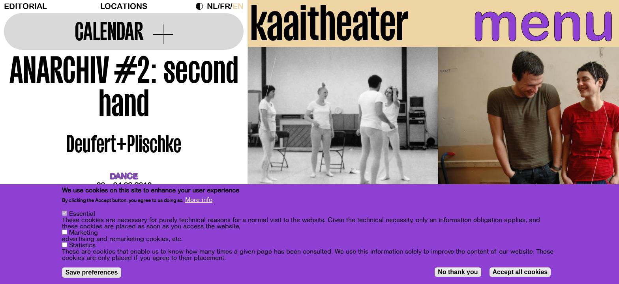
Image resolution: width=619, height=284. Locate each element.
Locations (123, 6)
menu (538, 24)
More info (198, 200)
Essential (82, 214)
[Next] (599, 128)
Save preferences (92, 272)
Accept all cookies (520, 272)
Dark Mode (201, 6)
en (238, 6)
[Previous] (267, 128)
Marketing (83, 233)
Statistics (82, 245)
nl (212, 6)
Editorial (25, 6)
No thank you (458, 272)
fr (225, 6)
